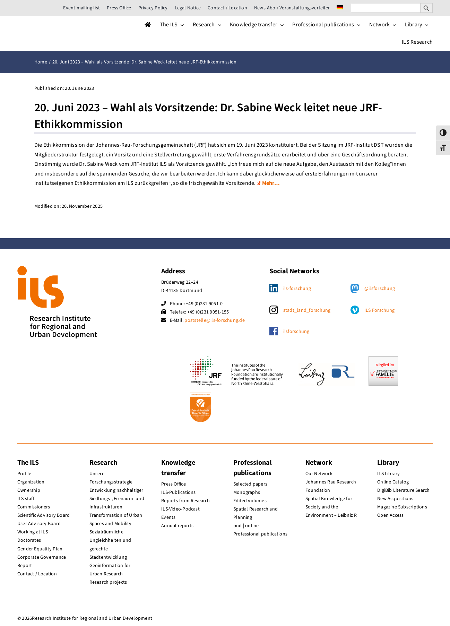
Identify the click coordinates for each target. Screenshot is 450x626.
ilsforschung (296, 331)
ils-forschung (297, 288)
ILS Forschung (379, 310)
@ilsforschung (379, 288)
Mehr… (268, 183)
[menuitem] (340, 8)
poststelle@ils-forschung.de (214, 320)
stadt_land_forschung (307, 310)
